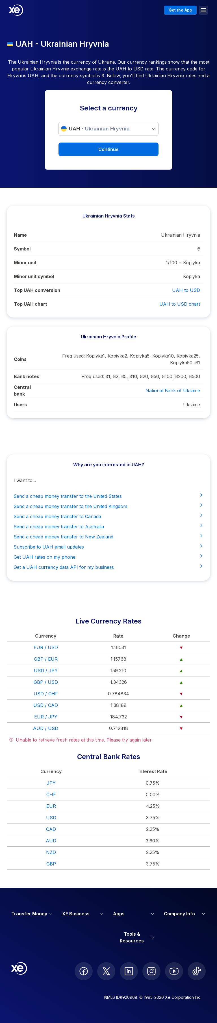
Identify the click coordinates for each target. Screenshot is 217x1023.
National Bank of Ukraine (173, 390)
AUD (51, 841)
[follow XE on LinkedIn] (129, 971)
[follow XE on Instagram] (151, 971)
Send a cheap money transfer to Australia (108, 526)
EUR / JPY (45, 717)
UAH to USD (186, 290)
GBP (51, 864)
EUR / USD (46, 647)
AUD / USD (45, 728)
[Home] (16, 10)
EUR (51, 806)
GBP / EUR (46, 659)
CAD (51, 829)
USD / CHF (46, 693)
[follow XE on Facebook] (84, 971)
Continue (108, 149)
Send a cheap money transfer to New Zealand (108, 536)
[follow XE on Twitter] (106, 971)
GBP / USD (46, 682)
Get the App (180, 10)
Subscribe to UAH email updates (108, 546)
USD (51, 817)
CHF (51, 794)
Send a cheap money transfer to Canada (108, 516)
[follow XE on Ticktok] (197, 971)
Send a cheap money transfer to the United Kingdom (108, 506)
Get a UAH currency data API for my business (108, 567)
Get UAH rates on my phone (108, 557)
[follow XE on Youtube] (174, 971)
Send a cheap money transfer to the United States (108, 496)
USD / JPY (46, 670)
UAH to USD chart (179, 304)
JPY (51, 783)
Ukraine (191, 404)
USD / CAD (45, 705)
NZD (51, 852)
